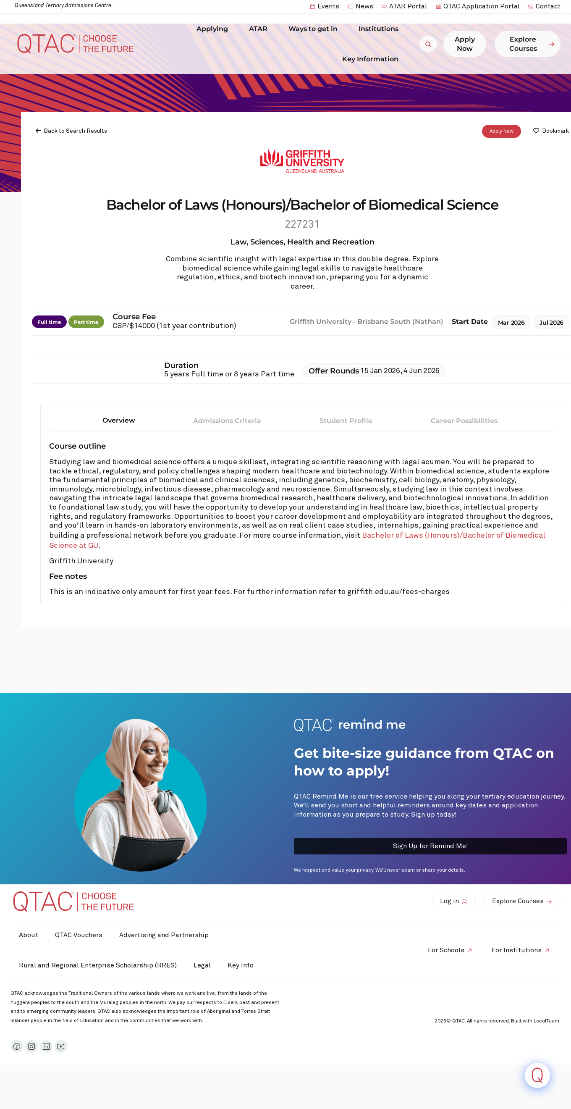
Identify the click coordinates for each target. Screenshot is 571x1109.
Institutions (381, 29)
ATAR (260, 29)
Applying (214, 29)
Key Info (243, 965)
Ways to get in (315, 29)
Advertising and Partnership (164, 935)
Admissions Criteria (227, 421)
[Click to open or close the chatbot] (537, 1075)
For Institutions (517, 950)
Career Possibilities (464, 421)
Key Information (372, 59)
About (28, 935)
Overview (118, 420)
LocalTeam (546, 1021)
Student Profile (346, 421)
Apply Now (501, 131)
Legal (202, 965)
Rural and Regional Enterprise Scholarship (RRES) (98, 965)
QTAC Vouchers (78, 935)
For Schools (446, 950)
